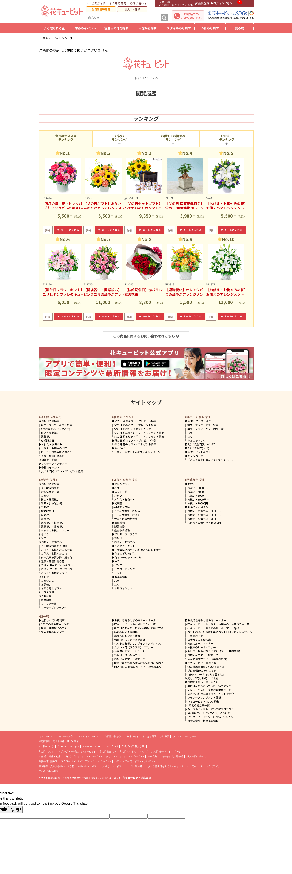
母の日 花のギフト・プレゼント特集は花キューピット (67, 751)
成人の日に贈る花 (196, 756)
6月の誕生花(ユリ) (197, 448)
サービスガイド (95, 3)
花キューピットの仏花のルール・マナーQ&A (213, 628)
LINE (97, 746)
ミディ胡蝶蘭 (48, 603)
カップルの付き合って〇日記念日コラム (210, 709)
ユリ (190, 436)
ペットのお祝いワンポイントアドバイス (137, 643)
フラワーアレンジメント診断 (204, 697)
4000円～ (198, 491)
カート (232, 3)
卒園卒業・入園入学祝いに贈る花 (56, 766)
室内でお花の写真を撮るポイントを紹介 (210, 693)
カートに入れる (68, 230)
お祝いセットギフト (88, 766)
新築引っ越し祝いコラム (128, 655)
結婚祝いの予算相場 (126, 632)
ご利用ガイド (132, 736)
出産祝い (46, 518)
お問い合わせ (138, 3)
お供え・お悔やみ (51, 444)
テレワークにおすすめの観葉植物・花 (209, 690)
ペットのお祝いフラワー (55, 530)
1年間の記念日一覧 (198, 705)
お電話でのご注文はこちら (191, 16)
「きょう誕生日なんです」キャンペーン (137, 452)
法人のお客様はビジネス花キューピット (80, 736)
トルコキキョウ (196, 440)
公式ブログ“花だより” (133, 746)
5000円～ (198, 495)
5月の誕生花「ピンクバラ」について (208, 713)
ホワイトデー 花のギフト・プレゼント (135, 761)
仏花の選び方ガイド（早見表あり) (207, 659)
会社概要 (164, 736)
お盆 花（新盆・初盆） (51, 756)
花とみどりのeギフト (125, 553)
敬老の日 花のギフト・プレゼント (84, 756)
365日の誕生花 (134, 766)
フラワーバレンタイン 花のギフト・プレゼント (86, 761)
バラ (190, 432)
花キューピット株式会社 (136, 778)
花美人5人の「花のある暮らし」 (206, 674)
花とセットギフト (123, 546)
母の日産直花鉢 (107, 751)
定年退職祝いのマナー (54, 632)
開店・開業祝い (50, 432)
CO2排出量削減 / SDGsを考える (205, 666)
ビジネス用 (47, 592)
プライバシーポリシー (184, 736)
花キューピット (47, 736)
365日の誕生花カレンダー (56, 624)
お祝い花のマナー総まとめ (129, 659)
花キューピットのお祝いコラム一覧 (135, 624)
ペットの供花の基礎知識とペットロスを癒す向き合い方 (219, 632)
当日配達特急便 (101, 9)
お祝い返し (47, 580)
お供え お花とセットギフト (57, 565)
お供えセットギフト (113, 766)
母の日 (45, 534)
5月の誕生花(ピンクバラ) (55, 429)
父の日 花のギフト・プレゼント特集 (62, 471)
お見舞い (46, 584)
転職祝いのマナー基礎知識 (129, 639)
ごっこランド (111, 746)
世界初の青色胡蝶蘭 (126, 518)
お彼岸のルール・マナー (201, 647)
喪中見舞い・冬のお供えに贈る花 (165, 756)
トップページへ (146, 75)
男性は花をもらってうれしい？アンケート (211, 686)
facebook (62, 746)
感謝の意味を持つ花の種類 (202, 720)
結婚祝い (46, 515)
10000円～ (198, 503)
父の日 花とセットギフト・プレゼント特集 (139, 436)
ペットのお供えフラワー (55, 573)
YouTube (87, 746)
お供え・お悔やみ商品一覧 (56, 549)
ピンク (118, 565)
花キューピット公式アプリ (206, 766)
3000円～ (198, 488)
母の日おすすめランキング (133, 751)
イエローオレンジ (124, 569)
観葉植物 (46, 600)
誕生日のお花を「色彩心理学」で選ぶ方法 (138, 628)
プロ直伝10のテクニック (201, 670)
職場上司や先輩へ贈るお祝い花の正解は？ (138, 663)
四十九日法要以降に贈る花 (56, 452)
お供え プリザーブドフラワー (58, 569)
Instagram (75, 746)
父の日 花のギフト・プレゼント (168, 751)
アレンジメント (122, 484)
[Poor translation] (16, 809)
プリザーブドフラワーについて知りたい (210, 717)
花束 (116, 488)
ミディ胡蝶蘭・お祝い (127, 511)
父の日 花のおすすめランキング (132, 429)
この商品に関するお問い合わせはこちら (146, 335)
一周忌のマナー (196, 635)
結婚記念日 (47, 440)
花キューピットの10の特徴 (203, 701)
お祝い (45, 495)
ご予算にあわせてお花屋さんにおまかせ (136, 549)
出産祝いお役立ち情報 (127, 635)
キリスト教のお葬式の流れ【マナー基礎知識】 (214, 651)
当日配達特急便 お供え (54, 546)
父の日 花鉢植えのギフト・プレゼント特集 (139, 432)
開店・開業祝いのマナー (55, 628)
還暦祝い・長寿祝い (52, 526)
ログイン (217, 3)
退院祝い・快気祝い (52, 522)
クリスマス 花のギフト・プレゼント (125, 756)
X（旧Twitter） (46, 746)
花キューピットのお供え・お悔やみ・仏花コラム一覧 (218, 624)
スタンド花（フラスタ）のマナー (133, 647)
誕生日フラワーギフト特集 (56, 425)
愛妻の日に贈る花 (48, 761)
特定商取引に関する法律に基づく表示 (59, 741)
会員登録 (202, 3)
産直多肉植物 (122, 530)
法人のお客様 (132, 9)
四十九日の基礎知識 (199, 639)
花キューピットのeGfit (126, 557)
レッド (118, 573)
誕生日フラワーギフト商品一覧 (205, 429)
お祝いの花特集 (50, 421)
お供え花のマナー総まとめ (202, 655)
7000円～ (198, 499)
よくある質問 (117, 3)
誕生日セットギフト (198, 452)
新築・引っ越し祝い (52, 503)
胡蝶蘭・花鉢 (48, 459)
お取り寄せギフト (51, 588)
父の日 (45, 538)
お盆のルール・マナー (200, 643)
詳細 (47, 230)
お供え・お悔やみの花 (54, 448)
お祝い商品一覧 (50, 491)
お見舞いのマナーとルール (129, 651)
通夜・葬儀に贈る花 (52, 456)
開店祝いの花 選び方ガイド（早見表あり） (139, 666)
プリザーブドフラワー (53, 463)
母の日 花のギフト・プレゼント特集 (135, 444)
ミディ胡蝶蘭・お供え (127, 515)
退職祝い (46, 436)
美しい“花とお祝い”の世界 (202, 678)
